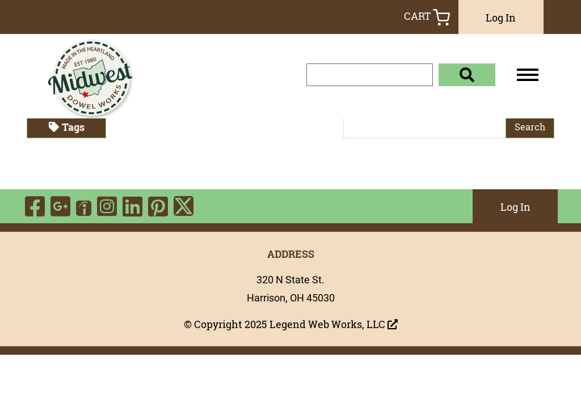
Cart (427, 17)
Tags (67, 127)
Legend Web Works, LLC (334, 324)
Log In (501, 17)
